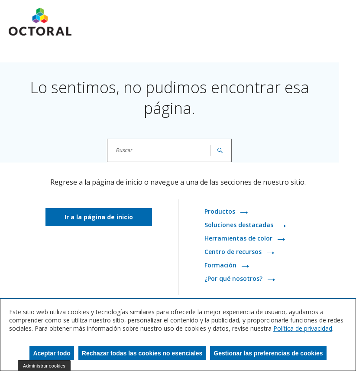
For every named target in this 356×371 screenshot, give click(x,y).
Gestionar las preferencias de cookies (268, 353)
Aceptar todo (51, 353)
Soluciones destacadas (239, 225)
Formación (221, 265)
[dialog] (178, 335)
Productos (220, 211)
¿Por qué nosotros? (234, 279)
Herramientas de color (239, 238)
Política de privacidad (302, 328)
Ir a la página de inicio (99, 217)
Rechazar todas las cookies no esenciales (142, 353)
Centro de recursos (233, 252)
